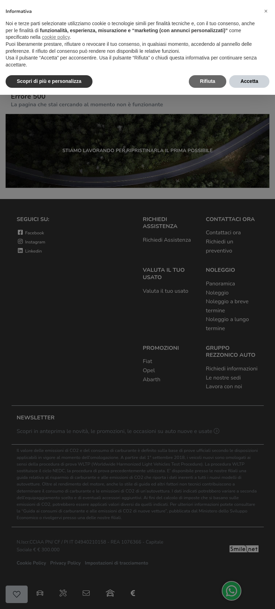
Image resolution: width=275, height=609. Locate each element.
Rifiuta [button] (207, 81)
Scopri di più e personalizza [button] (49, 81)
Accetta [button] (249, 81)
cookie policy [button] (56, 37)
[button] (265, 11)
